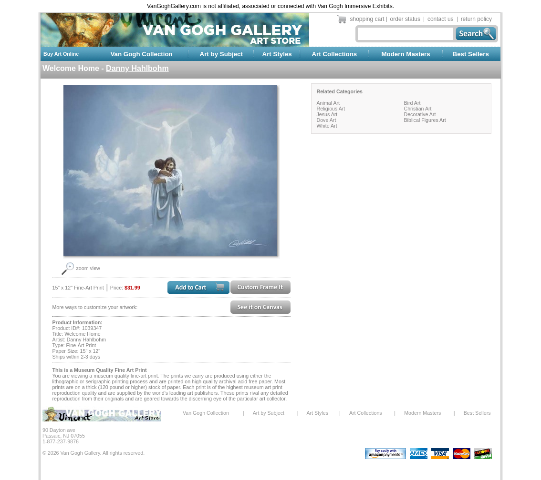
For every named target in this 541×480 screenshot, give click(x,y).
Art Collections (334, 54)
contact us (440, 19)
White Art (326, 126)
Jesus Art (326, 114)
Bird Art (412, 103)
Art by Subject (221, 54)
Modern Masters (405, 54)
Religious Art (330, 108)
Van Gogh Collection (141, 54)
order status (405, 19)
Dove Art (326, 120)
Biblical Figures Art (425, 120)
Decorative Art (420, 114)
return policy (476, 19)
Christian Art (417, 108)
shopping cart (367, 19)
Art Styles (277, 54)
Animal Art (328, 103)
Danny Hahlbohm (137, 68)
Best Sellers (471, 54)
